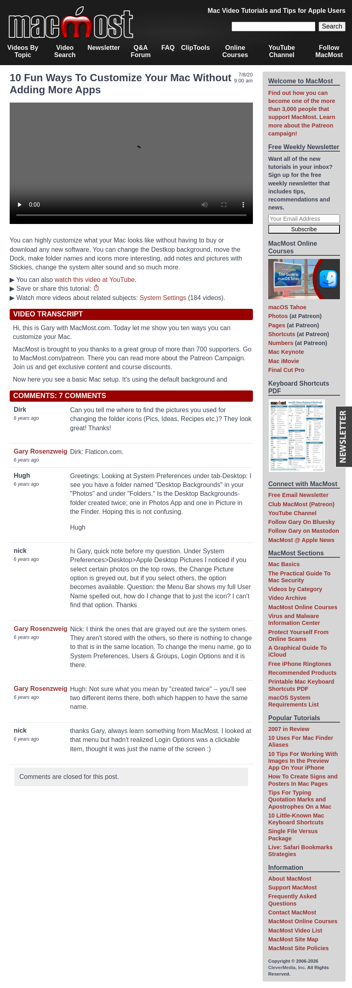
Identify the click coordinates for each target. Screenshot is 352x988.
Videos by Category (295, 589)
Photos (278, 316)
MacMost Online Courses (303, 607)
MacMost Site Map (293, 939)
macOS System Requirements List (293, 701)
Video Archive (287, 598)
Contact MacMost (292, 912)
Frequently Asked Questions (292, 899)
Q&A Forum (140, 51)
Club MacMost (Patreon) (301, 504)
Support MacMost (292, 887)
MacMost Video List (295, 930)
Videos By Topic (22, 51)
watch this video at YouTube (95, 279)
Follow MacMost (329, 51)
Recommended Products (302, 673)
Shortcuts (281, 334)
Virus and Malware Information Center (294, 619)
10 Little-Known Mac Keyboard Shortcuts (296, 819)
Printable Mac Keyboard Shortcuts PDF (301, 685)
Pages (276, 325)
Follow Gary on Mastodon (303, 531)
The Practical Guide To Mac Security (299, 576)
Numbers (280, 343)
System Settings (163, 297)
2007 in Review (288, 729)
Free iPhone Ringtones (299, 664)
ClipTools (195, 47)
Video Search (65, 51)
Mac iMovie (283, 361)
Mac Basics (284, 564)
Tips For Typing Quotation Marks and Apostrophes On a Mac (299, 799)
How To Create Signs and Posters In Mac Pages (303, 780)
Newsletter (103, 47)
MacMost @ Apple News (301, 540)
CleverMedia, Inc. (287, 967)
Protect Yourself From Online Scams (298, 635)
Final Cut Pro (286, 370)
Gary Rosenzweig (40, 451)
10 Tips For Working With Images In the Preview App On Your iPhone (303, 761)
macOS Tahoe (287, 307)
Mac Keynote (286, 352)
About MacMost (289, 878)
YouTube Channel (281, 51)
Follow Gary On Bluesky (301, 522)
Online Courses (235, 51)
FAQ (168, 47)
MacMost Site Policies (298, 948)
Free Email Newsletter (298, 495)
